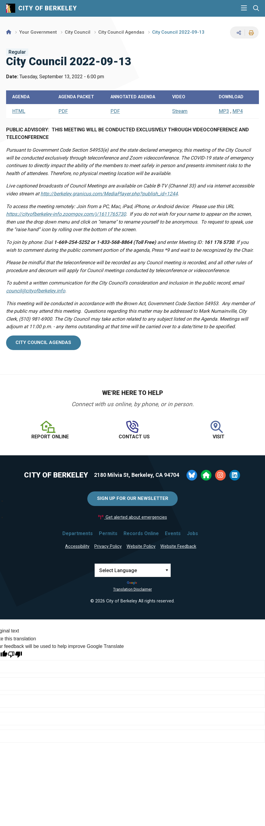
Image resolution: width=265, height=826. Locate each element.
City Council (77, 32)
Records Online (141, 533)
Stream (179, 111)
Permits (108, 533)
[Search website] (256, 8)
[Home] (8, 32)
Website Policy (141, 546)
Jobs (192, 533)
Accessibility (77, 546)
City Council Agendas (121, 32)
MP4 (237, 111)
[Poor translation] (15, 654)
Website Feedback (178, 546)
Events (173, 533)
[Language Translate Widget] (133, 570)
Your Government (38, 32)
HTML (18, 111)
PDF (63, 111)
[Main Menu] (244, 8)
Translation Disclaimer (132, 589)
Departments (77, 533)
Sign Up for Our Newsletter (132, 498)
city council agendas (43, 342)
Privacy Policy (108, 546)
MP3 (224, 111)
